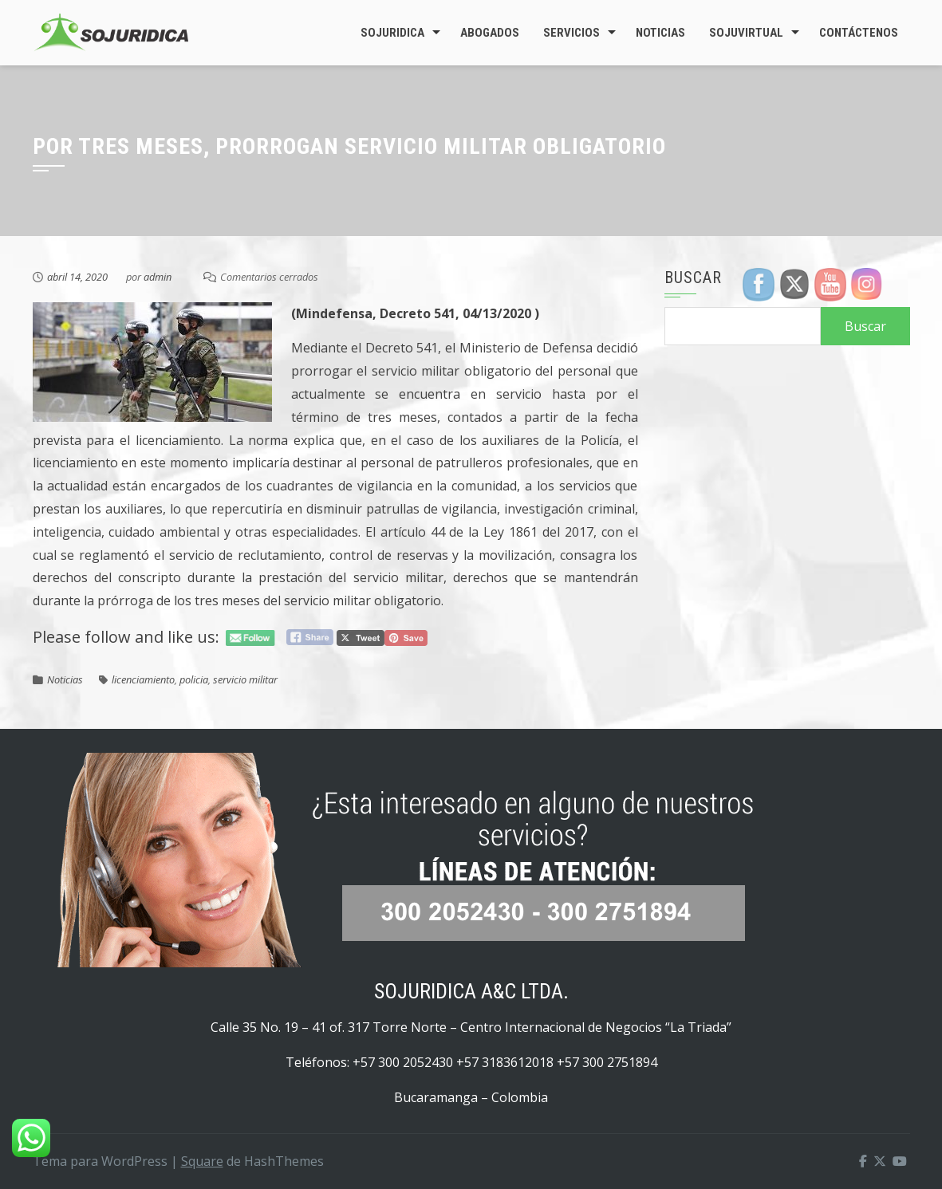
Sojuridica (392, 33)
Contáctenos (858, 33)
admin (157, 277)
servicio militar (245, 679)
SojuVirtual (746, 33)
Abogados (489, 33)
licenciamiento (143, 679)
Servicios (571, 33)
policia (193, 679)
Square (202, 1161)
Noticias (660, 33)
